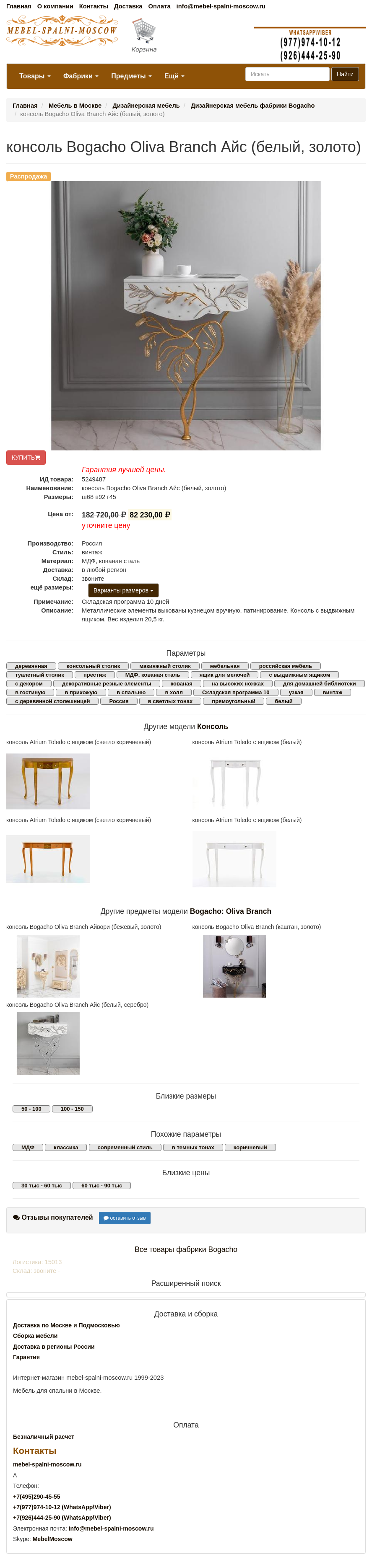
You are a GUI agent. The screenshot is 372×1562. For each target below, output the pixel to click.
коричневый (250, 1147)
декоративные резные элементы (106, 683)
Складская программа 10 (235, 692)
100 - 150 (72, 1109)
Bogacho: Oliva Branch (231, 911)
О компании (55, 6)
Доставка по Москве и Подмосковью (66, 1325)
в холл (174, 692)
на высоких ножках (238, 683)
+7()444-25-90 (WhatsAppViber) (62, 1517)
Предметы (131, 76)
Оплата (159, 6)
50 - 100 (31, 1109)
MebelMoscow (53, 1539)
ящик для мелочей (225, 675)
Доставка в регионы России (54, 1346)
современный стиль (125, 1147)
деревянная (31, 666)
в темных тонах (193, 1147)
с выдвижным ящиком (299, 675)
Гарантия (26, 1357)
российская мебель (285, 666)
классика (66, 1147)
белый (284, 701)
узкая (296, 692)
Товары (35, 76)
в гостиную (30, 692)
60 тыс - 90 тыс (101, 1185)
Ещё (174, 76)
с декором (29, 683)
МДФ (27, 1147)
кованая (182, 683)
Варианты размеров (123, 590)
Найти (345, 74)
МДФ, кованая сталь (152, 675)
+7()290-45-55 (36, 1496)
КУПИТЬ (26, 457)
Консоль (212, 726)
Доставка (128, 6)
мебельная (225, 666)
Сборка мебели (35, 1335)
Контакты (93, 6)
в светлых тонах (170, 701)
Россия (118, 701)
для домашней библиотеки (319, 683)
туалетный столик (39, 675)
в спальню (131, 692)
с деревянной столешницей (52, 701)
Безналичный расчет (43, 1436)
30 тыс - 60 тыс (41, 1185)
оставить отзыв (125, 1218)
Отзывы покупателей (53, 1217)
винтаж (333, 692)
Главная (18, 6)
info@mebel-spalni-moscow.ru (221, 6)
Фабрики (81, 76)
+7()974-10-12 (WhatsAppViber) (62, 1507)
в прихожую (81, 692)
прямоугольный (233, 701)
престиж (94, 675)
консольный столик (93, 666)
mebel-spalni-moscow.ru (47, 1464)
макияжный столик (164, 666)
